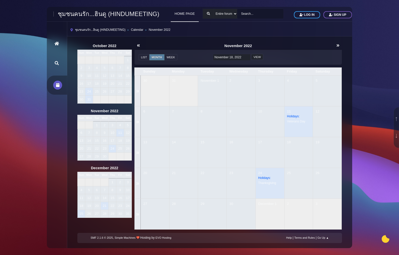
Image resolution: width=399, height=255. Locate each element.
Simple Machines (125, 237)
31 (174, 80)
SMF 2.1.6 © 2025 (102, 237)
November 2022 (104, 111)
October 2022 (105, 46)
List (144, 57)
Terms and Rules (304, 237)
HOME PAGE (185, 14)
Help (289, 237)
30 (145, 80)
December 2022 (104, 168)
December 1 (267, 204)
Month (157, 57)
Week (171, 57)
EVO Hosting (163, 237)
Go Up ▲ (323, 237)
